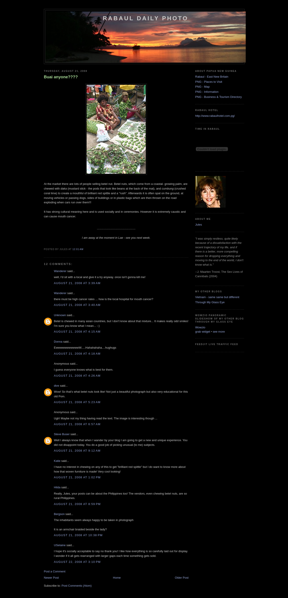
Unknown (60, 315)
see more (219, 331)
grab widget (202, 331)
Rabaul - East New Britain (211, 76)
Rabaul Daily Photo (145, 18)
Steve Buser (62, 434)
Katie (57, 461)
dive (56, 385)
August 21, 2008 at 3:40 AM (77, 305)
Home (117, 577)
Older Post (182, 577)
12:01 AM (77, 249)
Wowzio (200, 327)
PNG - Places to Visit (208, 81)
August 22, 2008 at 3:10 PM (77, 562)
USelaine (60, 545)
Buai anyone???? (61, 77)
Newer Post (51, 577)
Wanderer (60, 271)
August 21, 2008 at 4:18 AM (77, 353)
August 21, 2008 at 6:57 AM (77, 424)
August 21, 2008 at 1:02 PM (77, 477)
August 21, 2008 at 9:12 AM (77, 450)
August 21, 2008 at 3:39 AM (77, 283)
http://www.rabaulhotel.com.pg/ (215, 115)
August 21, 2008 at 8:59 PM (77, 504)
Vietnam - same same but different (217, 297)
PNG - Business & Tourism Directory (218, 97)
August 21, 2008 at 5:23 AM (77, 402)
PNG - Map (202, 86)
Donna (58, 341)
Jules (198, 224)
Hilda (57, 487)
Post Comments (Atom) (77, 585)
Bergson (59, 514)
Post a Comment (54, 571)
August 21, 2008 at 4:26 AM (77, 375)
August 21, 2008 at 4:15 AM (77, 331)
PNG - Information (207, 91)
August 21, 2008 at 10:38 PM (78, 535)
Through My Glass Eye (210, 302)
